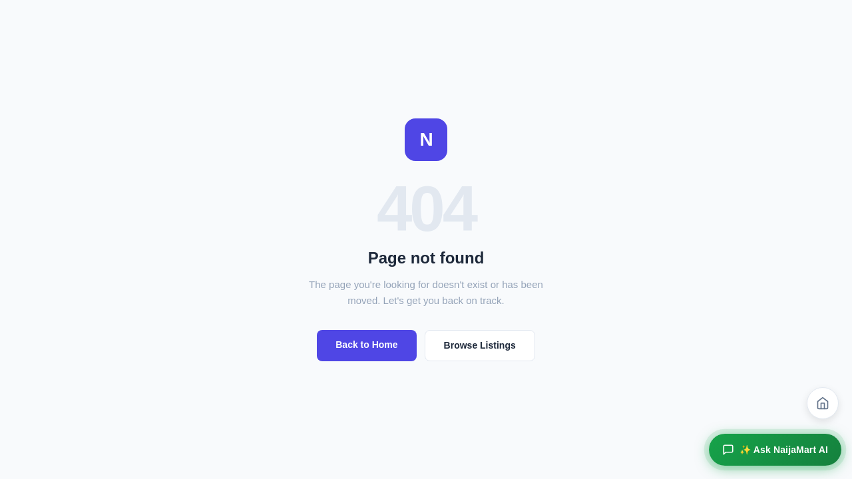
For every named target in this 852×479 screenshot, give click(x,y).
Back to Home (366, 344)
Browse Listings (480, 345)
